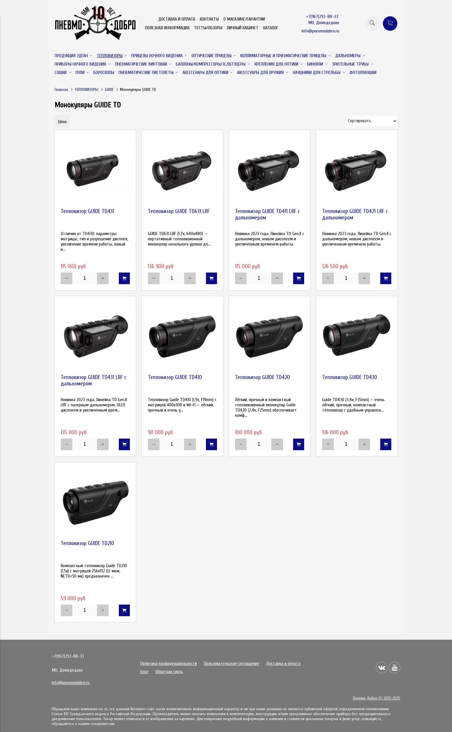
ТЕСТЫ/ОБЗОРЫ (208, 27)
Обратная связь (169, 671)
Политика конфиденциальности (168, 663)
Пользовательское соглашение (231, 663)
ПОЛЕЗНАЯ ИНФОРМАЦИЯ (167, 27)
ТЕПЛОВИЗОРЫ (86, 89)
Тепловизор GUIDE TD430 (349, 377)
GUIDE (109, 89)
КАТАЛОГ (270, 27)
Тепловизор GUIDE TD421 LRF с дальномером (355, 214)
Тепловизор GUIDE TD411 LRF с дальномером (267, 214)
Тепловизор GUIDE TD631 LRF (179, 211)
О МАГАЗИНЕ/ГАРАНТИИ (244, 19)
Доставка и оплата (283, 663)
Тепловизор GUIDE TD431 (87, 211)
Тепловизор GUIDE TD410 (175, 377)
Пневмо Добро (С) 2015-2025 (376, 698)
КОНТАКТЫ (209, 19)
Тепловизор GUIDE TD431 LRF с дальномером (93, 380)
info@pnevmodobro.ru (320, 31)
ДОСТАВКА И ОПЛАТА (176, 19)
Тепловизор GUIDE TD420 (262, 377)
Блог (144, 671)
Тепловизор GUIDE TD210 (87, 543)
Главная (61, 89)
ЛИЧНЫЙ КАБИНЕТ (243, 27)
